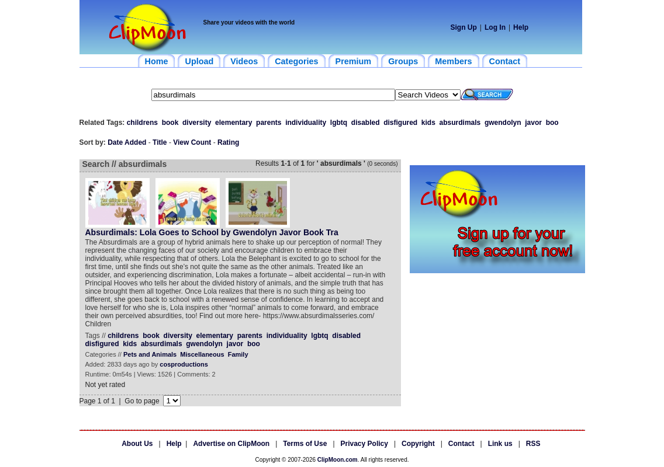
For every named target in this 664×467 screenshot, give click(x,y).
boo (552, 123)
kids (428, 123)
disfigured (400, 123)
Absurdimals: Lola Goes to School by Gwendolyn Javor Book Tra (211, 232)
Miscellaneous (202, 354)
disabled (365, 123)
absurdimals (460, 123)
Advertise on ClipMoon (231, 444)
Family (238, 354)
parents (268, 123)
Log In (495, 27)
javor (533, 123)
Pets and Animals (150, 354)
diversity (196, 123)
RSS (533, 444)
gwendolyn (503, 123)
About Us (137, 444)
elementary (233, 123)
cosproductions (184, 364)
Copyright (418, 444)
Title (160, 142)
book (170, 123)
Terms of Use (305, 444)
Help (520, 27)
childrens (142, 123)
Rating (228, 142)
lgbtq (338, 123)
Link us (500, 444)
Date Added (127, 142)
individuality (305, 123)
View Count (192, 142)
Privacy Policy (364, 444)
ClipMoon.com (337, 459)
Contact (461, 444)
